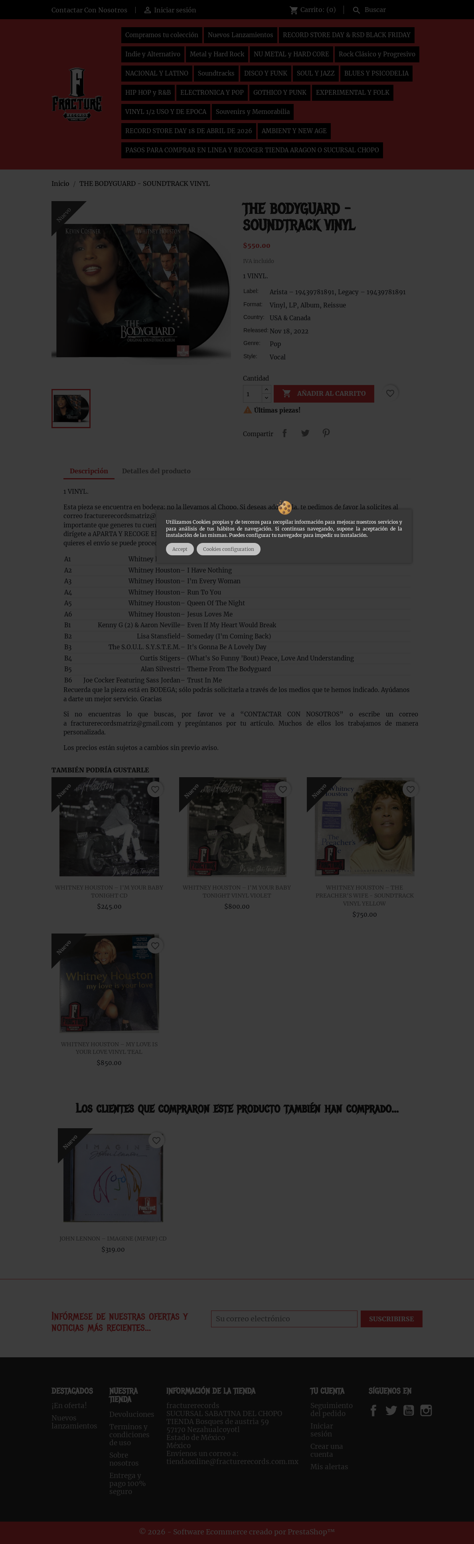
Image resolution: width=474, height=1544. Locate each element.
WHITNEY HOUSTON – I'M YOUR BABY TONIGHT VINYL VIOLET (237, 891)
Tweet (305, 433)
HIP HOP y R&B (148, 92)
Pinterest (326, 433)
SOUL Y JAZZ (316, 73)
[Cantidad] (252, 394)
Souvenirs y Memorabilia (253, 112)
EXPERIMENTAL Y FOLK (352, 92)
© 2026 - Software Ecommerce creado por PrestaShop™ (237, 1532)
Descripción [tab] (89, 471)
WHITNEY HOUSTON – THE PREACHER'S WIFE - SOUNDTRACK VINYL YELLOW (365, 895)
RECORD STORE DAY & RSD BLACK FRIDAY (347, 35)
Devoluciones (131, 1414)
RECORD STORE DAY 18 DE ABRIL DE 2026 (188, 131)
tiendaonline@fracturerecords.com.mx (232, 1461)
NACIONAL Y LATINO (156, 73)
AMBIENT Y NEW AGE (294, 131)
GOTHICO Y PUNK (279, 92)
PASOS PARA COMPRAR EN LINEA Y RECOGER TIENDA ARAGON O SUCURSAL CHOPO (252, 150)
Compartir (284, 433)
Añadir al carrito (324, 394)
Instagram (436, 1410)
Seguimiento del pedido (331, 1410)
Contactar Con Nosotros (89, 10)
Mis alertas (329, 1467)
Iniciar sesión (321, 1430)
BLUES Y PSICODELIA (376, 73)
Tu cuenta (327, 1391)
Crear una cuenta (326, 1450)
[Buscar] (386, 9)
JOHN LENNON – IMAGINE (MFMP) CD (113, 1238)
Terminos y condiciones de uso (129, 1435)
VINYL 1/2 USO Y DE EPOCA (165, 112)
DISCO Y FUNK (265, 73)
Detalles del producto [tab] (156, 471)
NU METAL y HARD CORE (291, 54)
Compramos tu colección (161, 35)
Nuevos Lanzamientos (240, 35)
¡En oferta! (69, 1406)
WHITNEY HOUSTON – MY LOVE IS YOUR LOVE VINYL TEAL (109, 1048)
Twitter (395, 1410)
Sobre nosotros (124, 1459)
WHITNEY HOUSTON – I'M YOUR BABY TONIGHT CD (109, 891)
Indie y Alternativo (152, 54)
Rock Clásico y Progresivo (377, 54)
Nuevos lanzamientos (74, 1422)
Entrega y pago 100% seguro (127, 1484)
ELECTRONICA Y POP (212, 92)
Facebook (381, 1410)
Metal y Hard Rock (217, 54)
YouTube (415, 1410)
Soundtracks (216, 73)
